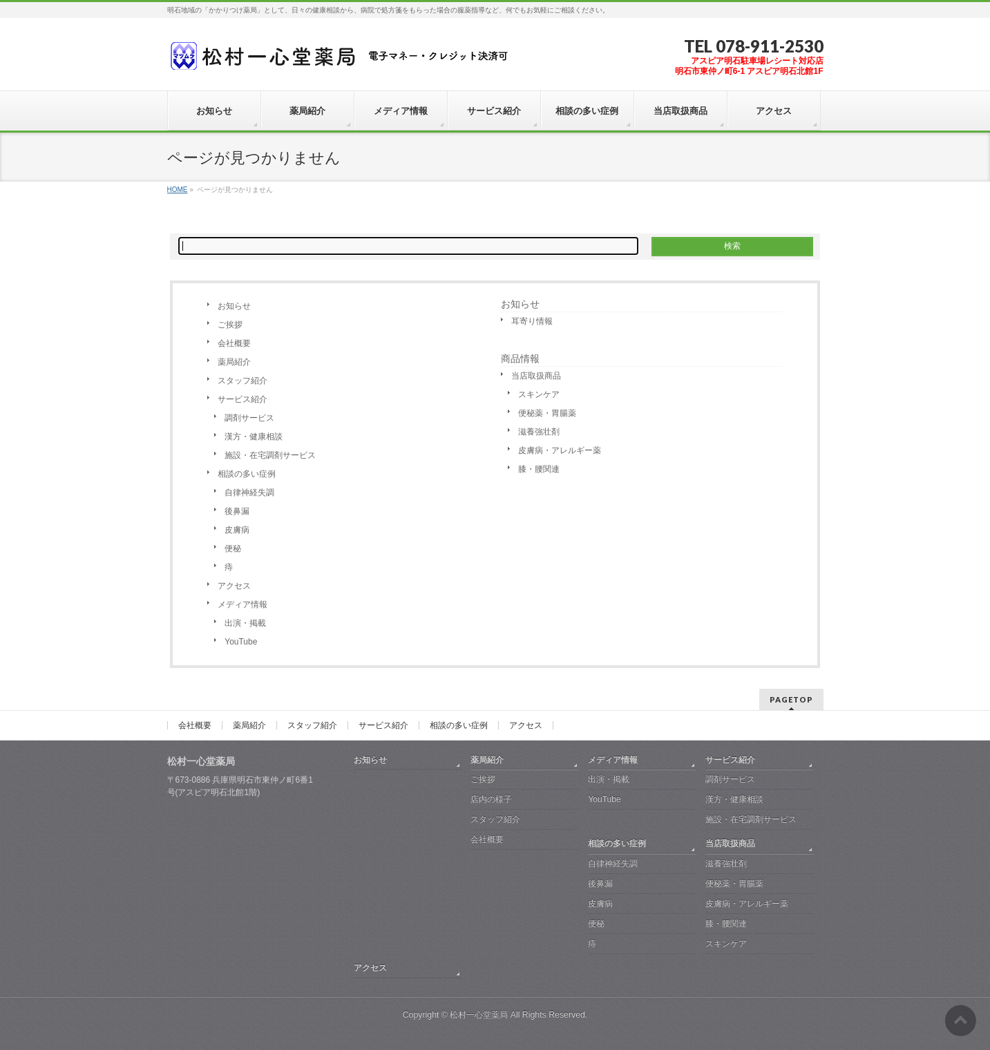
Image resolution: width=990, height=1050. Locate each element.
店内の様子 (491, 799)
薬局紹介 (234, 362)
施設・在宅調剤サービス (270, 455)
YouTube (241, 642)
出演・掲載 (245, 623)
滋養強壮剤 (539, 432)
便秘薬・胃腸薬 (547, 413)
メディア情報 (242, 604)
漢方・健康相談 (254, 436)
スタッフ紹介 (242, 380)
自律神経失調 (249, 492)
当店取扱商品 (536, 376)
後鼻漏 (237, 511)
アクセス (234, 586)
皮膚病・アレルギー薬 (559, 450)
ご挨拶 (230, 325)
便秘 (233, 548)
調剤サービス (249, 418)
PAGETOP (791, 699)
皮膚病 (237, 530)
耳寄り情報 (532, 321)
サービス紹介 (242, 399)
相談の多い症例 (247, 474)
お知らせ (234, 306)
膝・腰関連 (539, 469)
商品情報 (520, 358)
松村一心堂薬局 (479, 1015)
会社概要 (234, 343)
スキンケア (539, 394)
